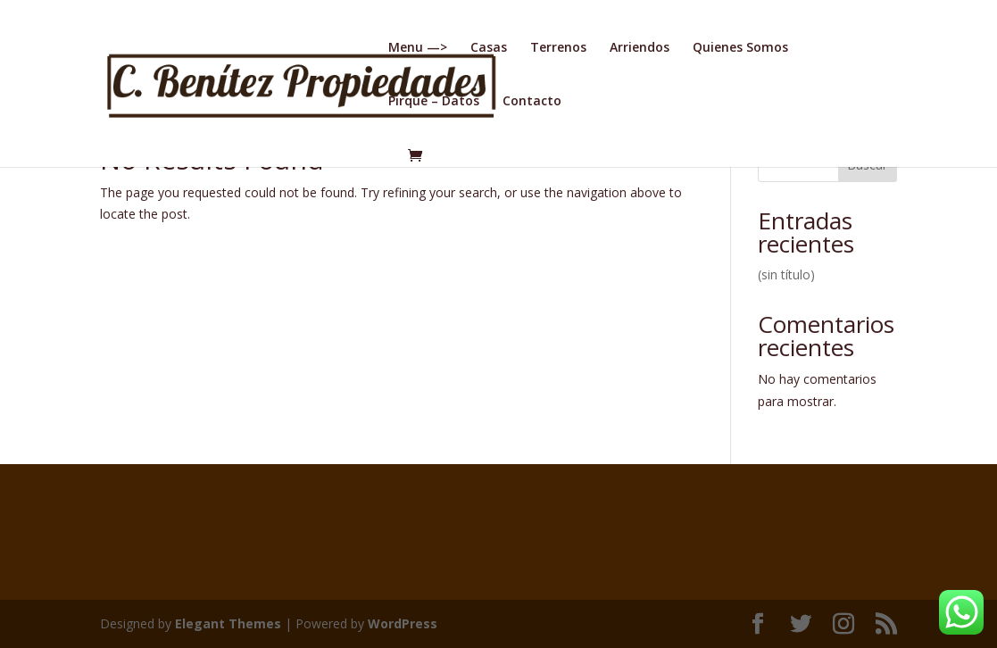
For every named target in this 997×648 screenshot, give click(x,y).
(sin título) (786, 274)
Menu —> (417, 48)
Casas (488, 48)
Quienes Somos (740, 48)
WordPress (402, 623)
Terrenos (558, 48)
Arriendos (639, 48)
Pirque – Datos (433, 102)
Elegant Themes (228, 623)
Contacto (532, 102)
